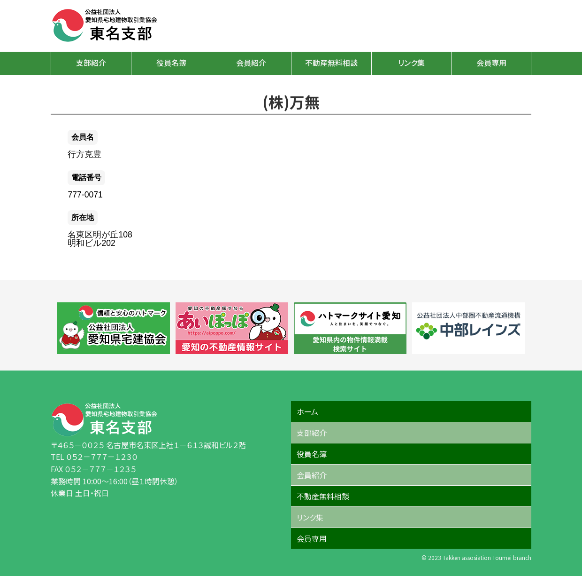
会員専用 (491, 62)
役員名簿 (171, 62)
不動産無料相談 (331, 62)
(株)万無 (291, 101)
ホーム (307, 411)
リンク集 (411, 62)
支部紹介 (91, 62)
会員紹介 (251, 62)
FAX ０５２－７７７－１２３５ (93, 468)
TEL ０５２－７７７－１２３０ (94, 456)
